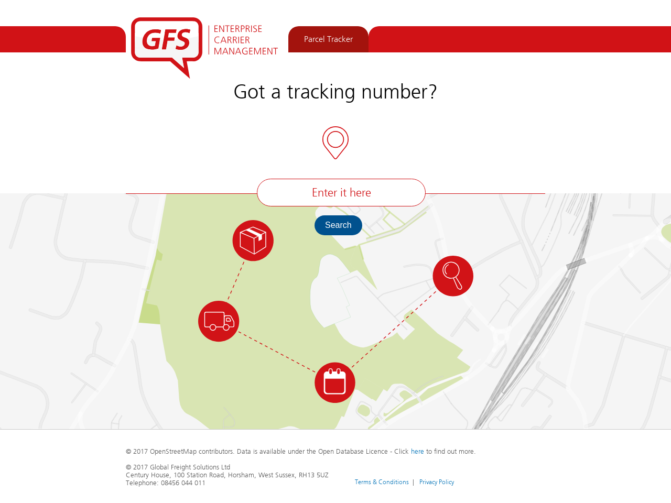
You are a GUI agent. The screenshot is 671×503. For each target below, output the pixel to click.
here (417, 451)
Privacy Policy (436, 482)
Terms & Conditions (382, 482)
